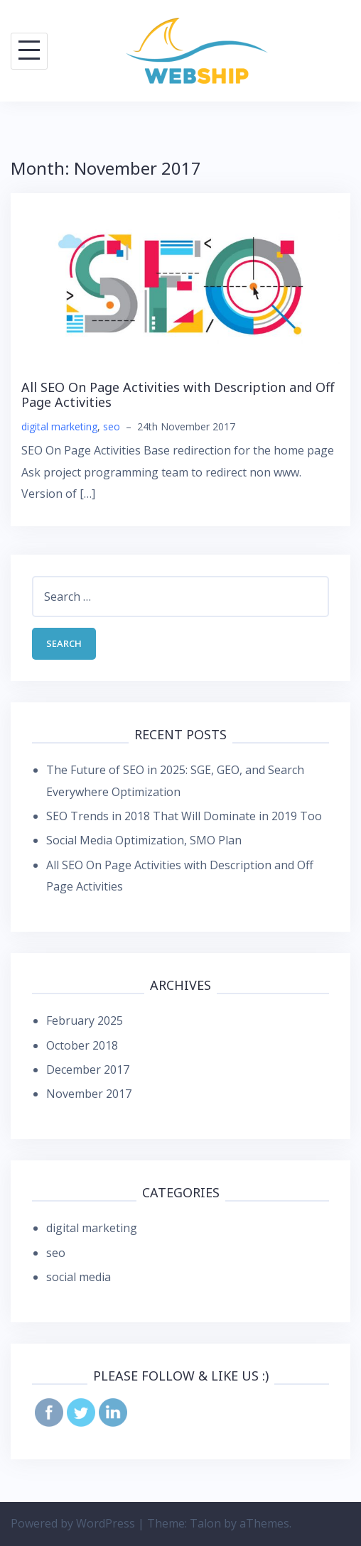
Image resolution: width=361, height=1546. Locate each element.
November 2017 (88, 1093)
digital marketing (59, 426)
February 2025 (84, 1020)
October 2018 (82, 1045)
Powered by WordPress (73, 1523)
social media (78, 1277)
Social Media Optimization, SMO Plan (144, 840)
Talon (205, 1523)
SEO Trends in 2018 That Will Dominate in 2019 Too (184, 816)
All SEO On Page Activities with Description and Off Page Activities (177, 395)
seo (111, 426)
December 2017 (87, 1069)
